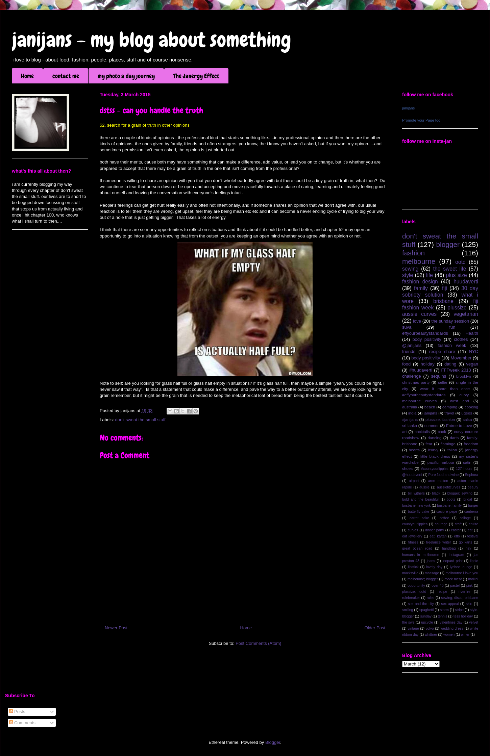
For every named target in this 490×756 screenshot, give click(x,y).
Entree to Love (459, 425)
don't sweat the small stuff (140, 419)
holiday (428, 364)
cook (442, 431)
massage (432, 573)
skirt (469, 604)
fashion (413, 253)
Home (27, 76)
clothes (461, 339)
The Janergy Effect (196, 76)
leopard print (452, 561)
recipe (442, 592)
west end (459, 401)
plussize (456, 307)
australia (409, 407)
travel (449, 413)
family (421, 288)
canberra (471, 511)
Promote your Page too (421, 120)
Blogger (272, 742)
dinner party (434, 530)
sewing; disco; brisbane (459, 598)
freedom (471, 444)
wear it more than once (445, 388)
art (404, 431)
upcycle (427, 622)
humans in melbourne (420, 555)
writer (465, 634)
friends (408, 351)
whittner (431, 634)
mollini (473, 579)
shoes (407, 468)
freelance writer (438, 542)
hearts (414, 450)
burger (473, 505)
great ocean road (417, 548)
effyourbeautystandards (425, 333)
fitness (413, 542)
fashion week (452, 345)
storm (444, 610)
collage (465, 518)
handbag (449, 548)
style (407, 275)
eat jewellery (412, 536)
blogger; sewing (459, 493)
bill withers (416, 493)
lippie (474, 561)
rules (431, 598)
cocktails (422, 431)
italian (452, 450)
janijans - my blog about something (151, 40)
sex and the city (421, 604)
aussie (424, 487)
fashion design (420, 281)
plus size (456, 275)
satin (467, 462)
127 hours (464, 469)
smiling (407, 610)
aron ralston (438, 481)
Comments (22, 722)
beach (429, 407)
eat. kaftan (438, 536)
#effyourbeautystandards (423, 395)
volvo (429, 628)
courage (441, 524)
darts (454, 437)
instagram (456, 555)
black (436, 493)
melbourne (418, 261)
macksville (410, 573)
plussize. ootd (414, 592)
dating (450, 364)
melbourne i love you (461, 573)
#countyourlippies (434, 469)
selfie (442, 382)
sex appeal (450, 604)
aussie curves (419, 314)
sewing (410, 269)
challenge (411, 376)
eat (470, 530)
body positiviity (425, 357)
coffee (444, 518)
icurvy (433, 450)
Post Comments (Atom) (258, 643)
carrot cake (419, 518)
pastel (455, 585)
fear (428, 444)
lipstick (413, 567)
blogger (448, 244)
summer (431, 425)
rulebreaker (411, 598)
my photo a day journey (126, 76)
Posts (17, 711)
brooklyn (463, 376)
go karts (465, 542)
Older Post (375, 627)
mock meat (453, 579)
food (406, 364)
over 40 (437, 585)
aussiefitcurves (448, 487)
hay (468, 548)
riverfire (464, 592)
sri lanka (409, 425)
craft (458, 524)
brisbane (443, 301)
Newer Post (116, 627)
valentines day (451, 622)
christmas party (416, 382)
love (417, 321)
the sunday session (450, 321)
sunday (426, 616)
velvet (473, 622)
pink (469, 585)
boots (451, 499)
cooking (471, 407)
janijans (408, 108)
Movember (461, 357)
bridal (467, 499)
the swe (408, 622)
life (429, 275)
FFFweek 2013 (456, 370)
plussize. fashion (440, 419)
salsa (467, 419)
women (449, 634)
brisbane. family (449, 505)
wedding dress (451, 628)
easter (456, 530)
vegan (472, 364)
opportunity (416, 585)
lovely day (434, 567)
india (412, 413)
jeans (431, 561)
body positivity (426, 339)
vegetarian (466, 314)
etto (457, 536)
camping (449, 407)
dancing (435, 437)
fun (452, 327)
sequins (438, 376)
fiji (444, 288)
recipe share (442, 351)
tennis (442, 616)
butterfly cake (418, 511)
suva (406, 327)
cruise (473, 524)
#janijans (410, 419)
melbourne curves (419, 401)
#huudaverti (420, 370)
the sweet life (449, 269)
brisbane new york (416, 505)
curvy (464, 395)
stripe (459, 610)
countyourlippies (414, 524)
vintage (413, 628)
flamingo (448, 444)
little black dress (435, 456)
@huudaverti (412, 475)
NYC (473, 351)
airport (414, 481)
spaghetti (426, 610)
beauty (473, 487)
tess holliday (463, 616)
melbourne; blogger (423, 579)
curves (413, 530)
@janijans (411, 345)
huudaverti (466, 281)
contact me (65, 76)
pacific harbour (440, 462)
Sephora (471, 475)
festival (472, 536)
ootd (460, 262)
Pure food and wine (443, 475)
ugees (466, 413)
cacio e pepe (446, 511)
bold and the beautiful (420, 499)
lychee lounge (461, 567)
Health (471, 333)
